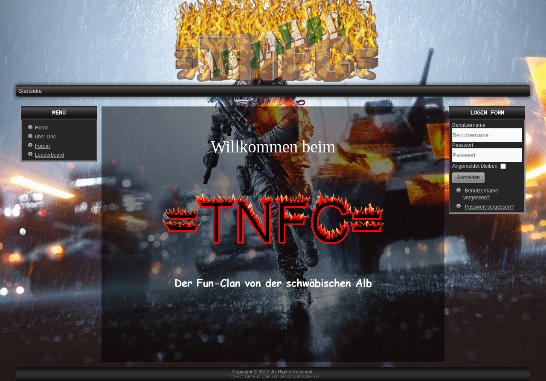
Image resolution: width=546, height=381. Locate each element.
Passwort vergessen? (489, 207)
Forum (42, 146)
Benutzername (468, 125)
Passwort (462, 145)
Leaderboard (49, 155)
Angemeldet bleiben (474, 166)
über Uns (45, 137)
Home (42, 128)
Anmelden (468, 177)
